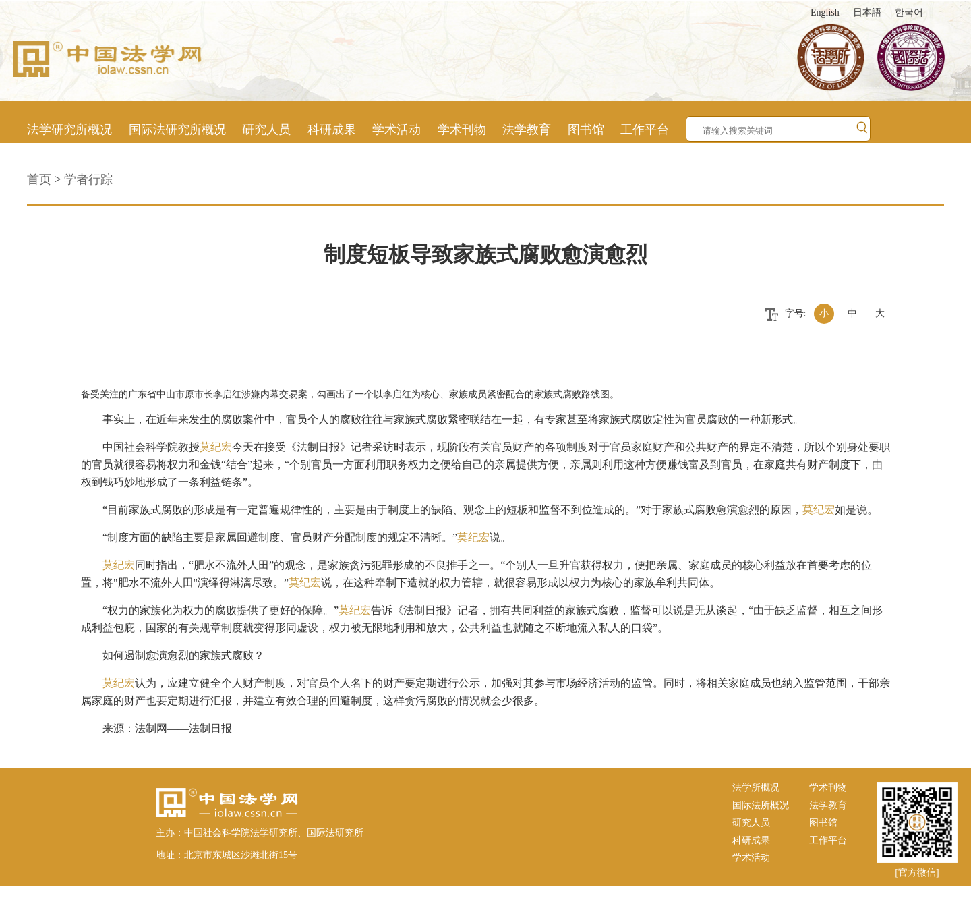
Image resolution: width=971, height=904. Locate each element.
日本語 (867, 12)
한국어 (909, 12)
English (825, 12)
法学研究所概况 (69, 129)
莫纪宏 (216, 447)
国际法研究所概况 (177, 129)
